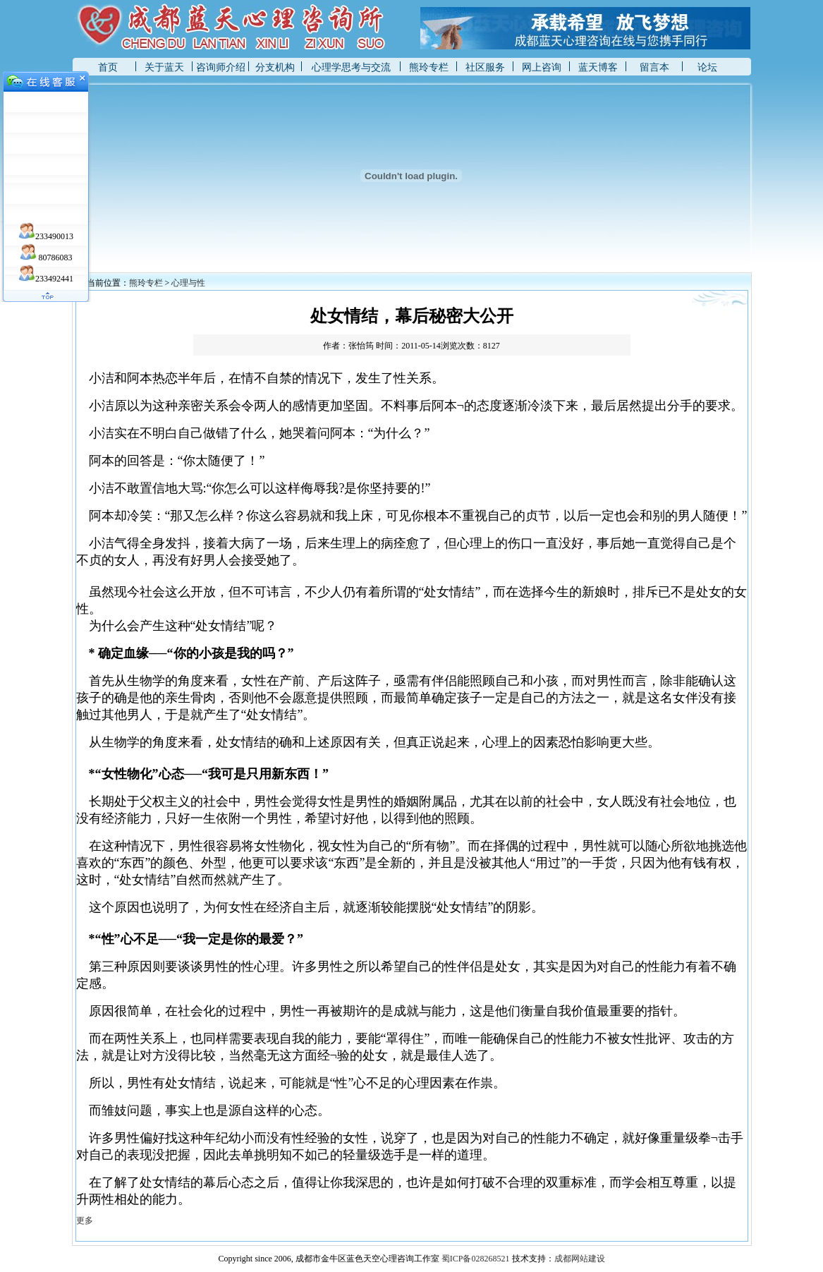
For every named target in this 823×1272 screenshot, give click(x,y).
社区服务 (485, 67)
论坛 (707, 67)
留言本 (654, 67)
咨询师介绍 (220, 67)
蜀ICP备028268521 (475, 1259)
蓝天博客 (598, 67)
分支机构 (275, 67)
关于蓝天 (164, 67)
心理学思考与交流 (351, 67)
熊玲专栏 (429, 67)
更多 (84, 1220)
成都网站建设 (579, 1259)
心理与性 (188, 283)
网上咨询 (541, 67)
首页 (108, 67)
